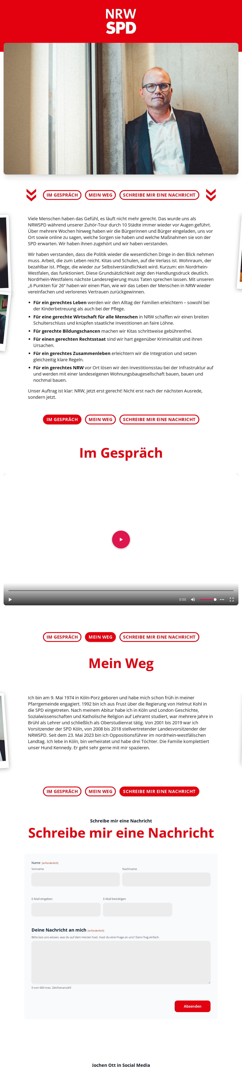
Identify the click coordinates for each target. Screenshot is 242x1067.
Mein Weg (100, 195)
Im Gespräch (62, 195)
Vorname (38, 869)
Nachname (129, 869)
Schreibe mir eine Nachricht (159, 195)
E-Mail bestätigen (114, 899)
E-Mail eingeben (42, 899)
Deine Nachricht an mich (68, 930)
